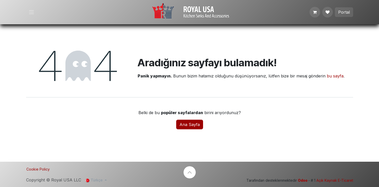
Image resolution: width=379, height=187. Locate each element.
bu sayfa (335, 75)
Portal (344, 12)
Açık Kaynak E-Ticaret (334, 180)
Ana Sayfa (189, 124)
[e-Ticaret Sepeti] (315, 12)
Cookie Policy (38, 169)
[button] (190, 172)
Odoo (303, 180)
